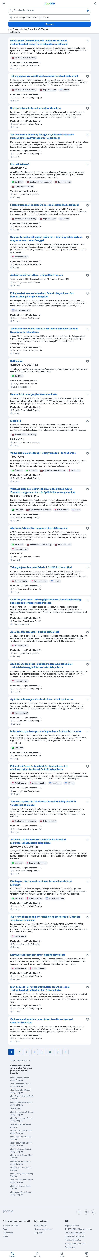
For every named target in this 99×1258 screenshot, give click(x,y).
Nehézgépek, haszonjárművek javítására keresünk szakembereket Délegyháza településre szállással (39, 42)
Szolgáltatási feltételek (74, 1233)
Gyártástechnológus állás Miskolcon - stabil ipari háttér (42, 699)
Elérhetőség (8, 1233)
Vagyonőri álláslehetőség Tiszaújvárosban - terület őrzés (43, 453)
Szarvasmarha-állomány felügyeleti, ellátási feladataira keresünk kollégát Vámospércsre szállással (42, 136)
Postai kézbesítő (19, 164)
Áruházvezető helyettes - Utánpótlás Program (36, 275)
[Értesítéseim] (95, 3)
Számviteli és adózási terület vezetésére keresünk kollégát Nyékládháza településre (44, 330)
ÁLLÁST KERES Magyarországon (78, 1229)
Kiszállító (15, 420)
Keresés (49, 24)
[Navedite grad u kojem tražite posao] (49, 17)
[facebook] (78, 1212)
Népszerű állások (72, 1225)
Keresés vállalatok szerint (75, 1243)
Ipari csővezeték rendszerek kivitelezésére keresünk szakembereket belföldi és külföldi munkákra (40, 989)
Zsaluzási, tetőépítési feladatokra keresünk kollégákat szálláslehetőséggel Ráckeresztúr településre (41, 666)
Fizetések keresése (73, 1240)
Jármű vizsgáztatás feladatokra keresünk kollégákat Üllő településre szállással (43, 803)
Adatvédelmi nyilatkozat (75, 1236)
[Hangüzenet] (87, 10)
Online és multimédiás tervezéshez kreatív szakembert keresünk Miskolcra (41, 1021)
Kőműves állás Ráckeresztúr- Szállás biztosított (37, 954)
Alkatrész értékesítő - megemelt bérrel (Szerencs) (39, 528)
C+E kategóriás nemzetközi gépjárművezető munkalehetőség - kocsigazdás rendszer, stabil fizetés (46, 601)
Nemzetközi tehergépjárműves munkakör (33, 394)
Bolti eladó (16, 361)
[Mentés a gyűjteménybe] (87, 41)
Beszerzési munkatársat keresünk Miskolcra (35, 108)
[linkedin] (93, 1212)
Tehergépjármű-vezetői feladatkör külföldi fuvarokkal (41, 567)
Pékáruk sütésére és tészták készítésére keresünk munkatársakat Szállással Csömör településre (39, 768)
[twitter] (86, 1212)
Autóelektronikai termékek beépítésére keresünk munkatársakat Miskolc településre (38, 841)
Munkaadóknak (40, 1225)
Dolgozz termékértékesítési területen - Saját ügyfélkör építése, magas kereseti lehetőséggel (46, 239)
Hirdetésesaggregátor (43, 1229)
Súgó (5, 1229)
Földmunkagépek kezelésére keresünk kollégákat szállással (44, 205)
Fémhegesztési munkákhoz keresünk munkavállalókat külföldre (41, 883)
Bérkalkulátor (70, 1247)
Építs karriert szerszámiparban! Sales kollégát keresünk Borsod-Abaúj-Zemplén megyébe (42, 295)
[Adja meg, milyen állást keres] (49, 10)
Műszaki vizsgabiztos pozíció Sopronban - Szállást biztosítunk (45, 731)
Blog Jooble (39, 1233)
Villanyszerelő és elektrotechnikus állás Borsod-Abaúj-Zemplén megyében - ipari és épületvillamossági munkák (42, 490)
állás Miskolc (15, 1108)
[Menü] (3, 3)
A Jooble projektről (10, 1225)
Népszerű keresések (21, 1060)
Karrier (5, 1236)
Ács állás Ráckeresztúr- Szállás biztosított (34, 631)
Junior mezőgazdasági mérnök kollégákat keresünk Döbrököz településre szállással (45, 918)
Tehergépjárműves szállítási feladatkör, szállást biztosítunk (44, 76)
